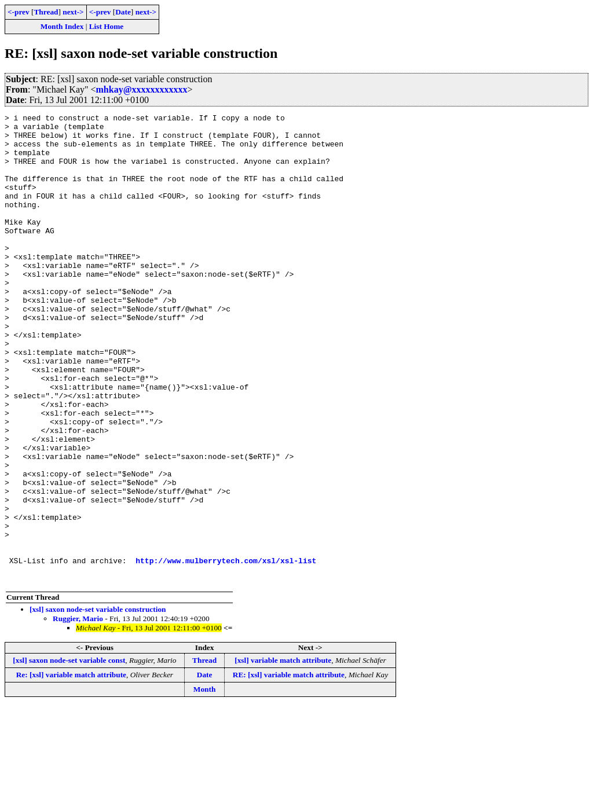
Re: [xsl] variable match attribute (71, 768)
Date (123, 12)
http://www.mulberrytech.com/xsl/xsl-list (226, 650)
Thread (46, 12)
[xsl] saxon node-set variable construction (98, 703)
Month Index (62, 26)
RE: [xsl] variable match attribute (289, 768)
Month (204, 783)
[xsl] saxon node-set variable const (69, 754)
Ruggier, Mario (78, 712)
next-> (73, 12)
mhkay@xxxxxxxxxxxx (142, 89)
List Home (106, 26)
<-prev (19, 12)
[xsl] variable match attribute (283, 754)
